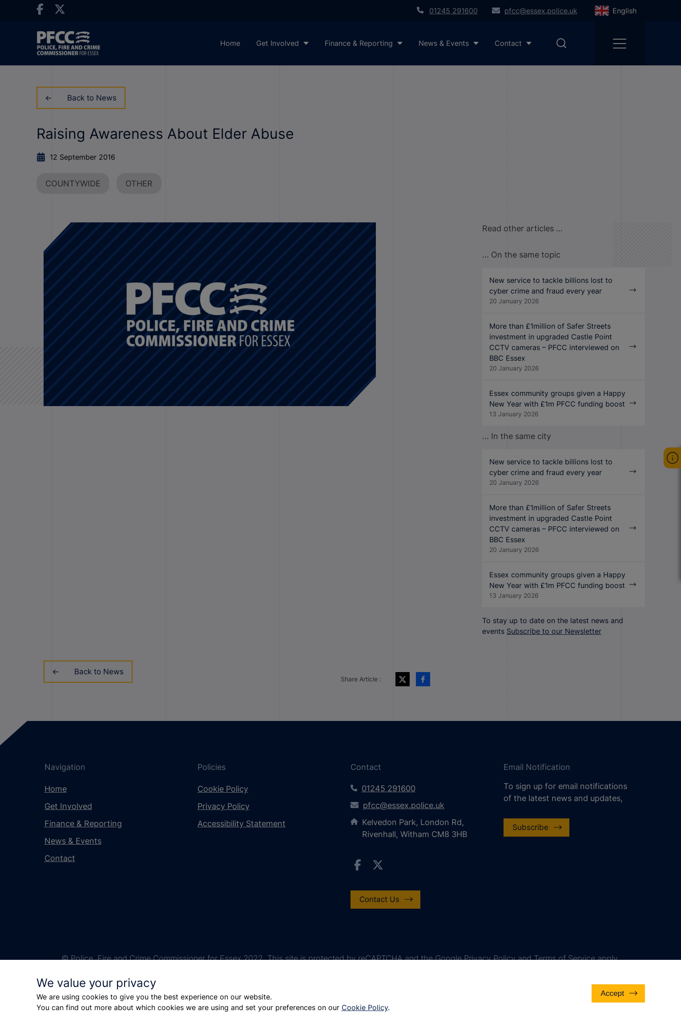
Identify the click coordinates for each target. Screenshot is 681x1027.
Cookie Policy (365, 1007)
